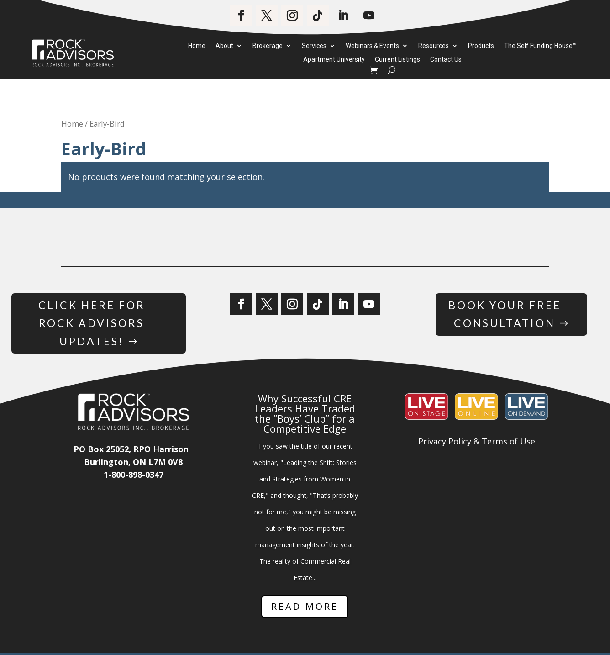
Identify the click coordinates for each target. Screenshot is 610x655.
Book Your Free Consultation (504, 315)
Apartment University (334, 60)
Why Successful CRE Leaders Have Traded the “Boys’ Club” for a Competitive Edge (305, 416)
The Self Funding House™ (540, 46)
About (224, 46)
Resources (433, 46)
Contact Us (446, 60)
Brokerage (267, 46)
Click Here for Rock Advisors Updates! (91, 324)
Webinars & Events (372, 46)
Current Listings (397, 60)
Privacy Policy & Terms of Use (476, 443)
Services (314, 46)
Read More (304, 608)
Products (481, 46)
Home (196, 46)
